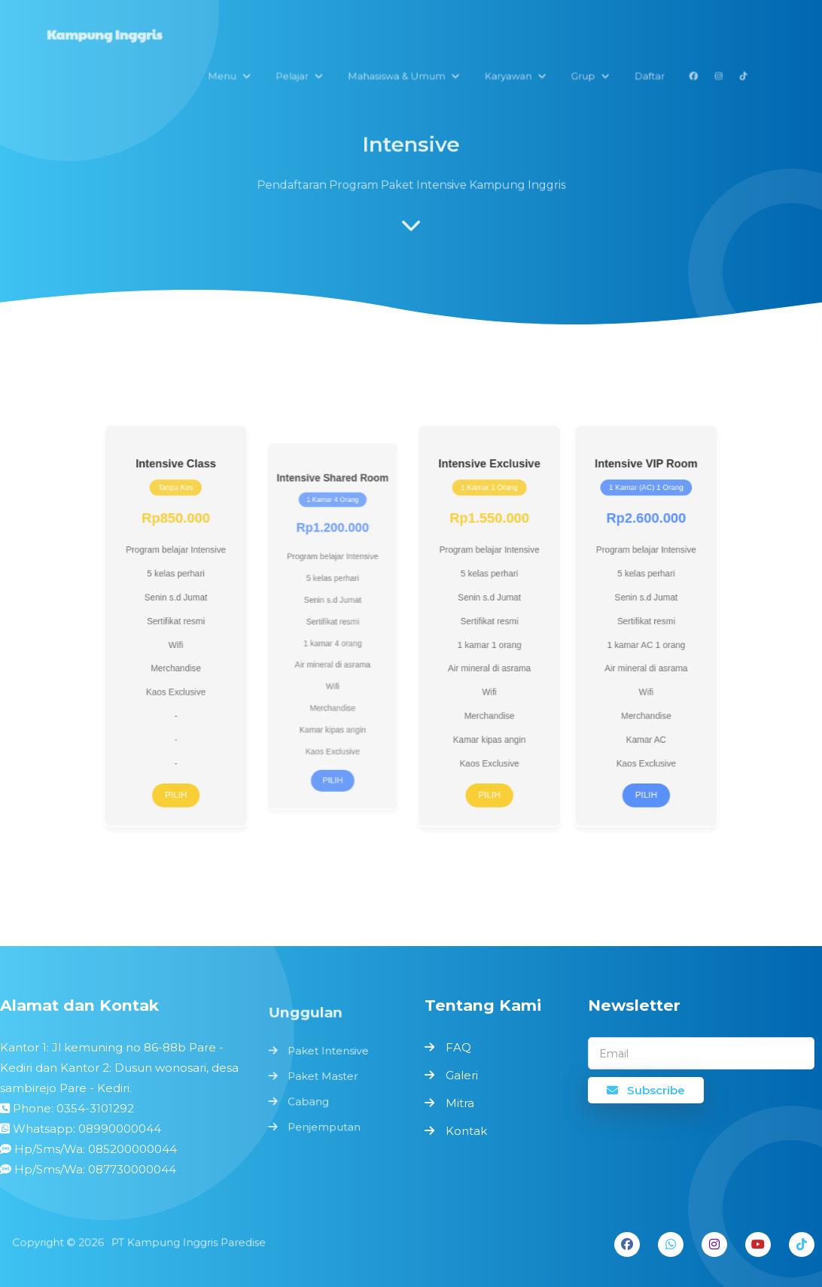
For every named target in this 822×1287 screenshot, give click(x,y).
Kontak (466, 1131)
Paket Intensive (328, 1052)
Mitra (460, 1103)
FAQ (458, 1047)
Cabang (309, 1100)
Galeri (462, 1075)
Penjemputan (324, 1125)
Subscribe (646, 1090)
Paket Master (323, 1076)
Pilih (197, 779)
